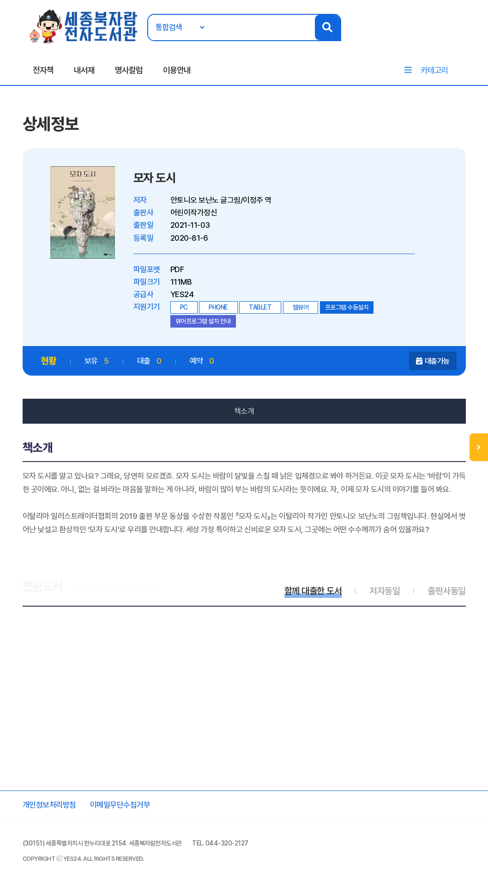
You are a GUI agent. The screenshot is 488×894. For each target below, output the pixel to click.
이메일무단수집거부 (120, 804)
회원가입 (466, 35)
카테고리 (434, 70)
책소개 (244, 411)
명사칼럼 (129, 70)
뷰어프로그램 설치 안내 (203, 321)
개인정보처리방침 (49, 804)
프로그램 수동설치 (347, 307)
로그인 (441, 35)
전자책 (43, 70)
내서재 (84, 70)
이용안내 (177, 70)
